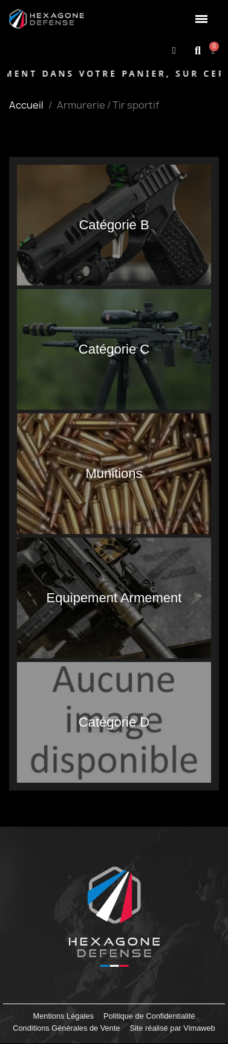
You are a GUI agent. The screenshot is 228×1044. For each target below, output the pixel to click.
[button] (198, 50)
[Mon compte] (174, 50)
